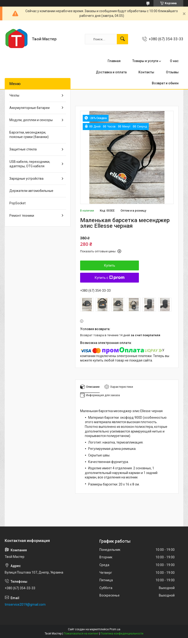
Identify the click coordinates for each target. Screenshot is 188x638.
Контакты (146, 72)
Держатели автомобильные (31, 191)
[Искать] (122, 39)
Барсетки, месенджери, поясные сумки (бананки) (29, 135)
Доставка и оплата (111, 72)
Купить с (110, 278)
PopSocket (17, 203)
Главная (114, 61)
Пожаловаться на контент (81, 633)
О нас (174, 61)
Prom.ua (115, 629)
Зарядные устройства (26, 178)
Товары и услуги (145, 61)
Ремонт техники (21, 215)
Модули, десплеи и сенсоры (31, 120)
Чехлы (14, 95)
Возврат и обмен (165, 83)
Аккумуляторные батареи (29, 108)
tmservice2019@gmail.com (25, 604)
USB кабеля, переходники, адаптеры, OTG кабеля (29, 164)
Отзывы (172, 72)
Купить (109, 265)
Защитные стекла (23, 149)
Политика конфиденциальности (122, 633)
